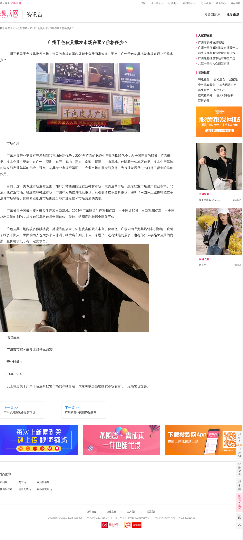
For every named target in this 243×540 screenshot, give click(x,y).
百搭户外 (204, 100)
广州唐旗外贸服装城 (211, 42)
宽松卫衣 (219, 79)
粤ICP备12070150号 (98, 517)
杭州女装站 (25, 489)
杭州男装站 (43, 482)
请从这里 (10, 3)
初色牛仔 (204, 265)
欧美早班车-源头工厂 (210, 200)
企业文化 (111, 511)
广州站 (3, 482)
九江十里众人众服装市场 (214, 63)
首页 (144, 3)
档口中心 (189, 3)
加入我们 (131, 511)
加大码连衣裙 (227, 84)
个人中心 (157, 3)
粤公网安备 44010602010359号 (132, 517)
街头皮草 (204, 90)
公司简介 (91, 511)
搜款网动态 (212, 14)
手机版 (206, 3)
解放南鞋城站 (44, 489)
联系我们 (151, 511)
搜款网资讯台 (7, 28)
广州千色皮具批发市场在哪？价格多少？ (52, 28)
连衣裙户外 (205, 95)
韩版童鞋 (204, 79)
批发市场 (232, 14)
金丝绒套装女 (206, 84)
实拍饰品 (219, 90)
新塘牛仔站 (6, 489)
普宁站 (22, 482)
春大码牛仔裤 (225, 95)
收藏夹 (173, 3)
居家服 (233, 79)
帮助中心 (221, 3)
